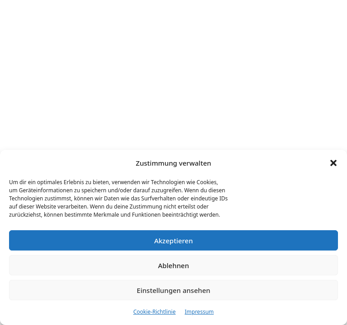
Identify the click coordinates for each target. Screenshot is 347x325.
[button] (333, 162)
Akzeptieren (173, 240)
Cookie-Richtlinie (154, 312)
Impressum (199, 312)
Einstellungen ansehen (174, 290)
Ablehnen (173, 265)
